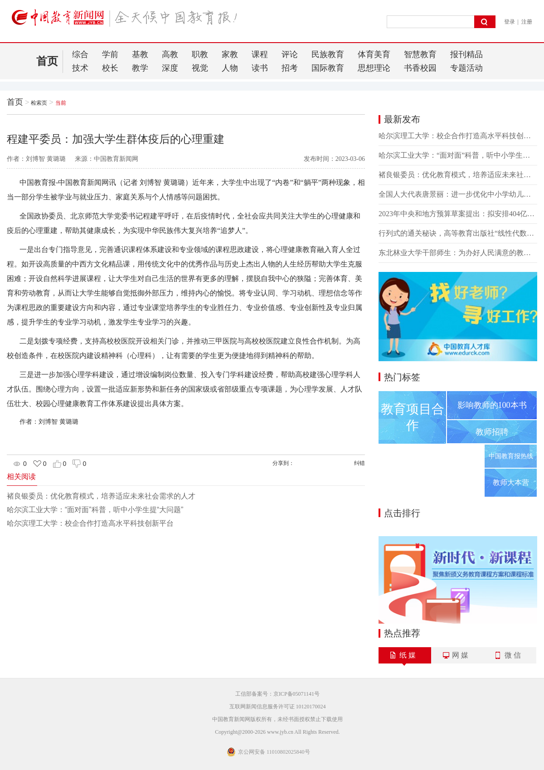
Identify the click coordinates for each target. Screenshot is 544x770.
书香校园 (420, 68)
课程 (260, 54)
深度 (170, 68)
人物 (230, 68)
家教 (230, 54)
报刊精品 (466, 54)
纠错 (359, 463)
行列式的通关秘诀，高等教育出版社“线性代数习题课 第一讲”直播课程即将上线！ (458, 233)
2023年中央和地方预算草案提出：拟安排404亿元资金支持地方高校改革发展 (458, 214)
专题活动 (466, 68)
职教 (200, 54)
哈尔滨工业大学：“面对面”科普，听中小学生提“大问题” (95, 509)
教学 (140, 68)
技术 (80, 68)
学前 (110, 54)
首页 (47, 61)
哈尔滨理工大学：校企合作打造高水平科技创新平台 (90, 523)
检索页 (39, 103)
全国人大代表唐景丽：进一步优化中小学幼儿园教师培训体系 (458, 194)
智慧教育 (420, 54)
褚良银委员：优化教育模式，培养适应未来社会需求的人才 (101, 496)
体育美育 (374, 54)
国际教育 (327, 68)
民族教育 (327, 54)
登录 (509, 22)
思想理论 (374, 68)
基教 (140, 54)
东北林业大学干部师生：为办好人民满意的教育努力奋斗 (458, 253)
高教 (170, 54)
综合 (80, 54)
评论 (290, 54)
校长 (110, 68)
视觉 (200, 68)
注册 (526, 22)
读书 (260, 68)
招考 (290, 68)
